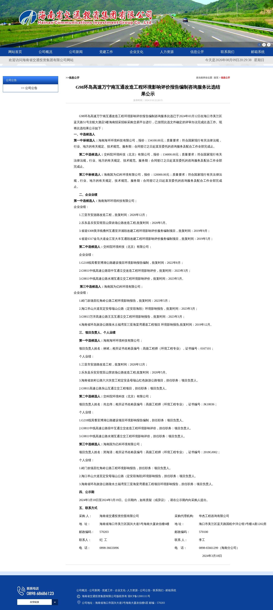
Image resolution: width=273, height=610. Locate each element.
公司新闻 (76, 52)
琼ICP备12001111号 (139, 596)
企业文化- (121, 590)
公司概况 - (82, 590)
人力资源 (167, 52)
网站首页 (15, 52)
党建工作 (106, 52)
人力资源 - (133, 590)
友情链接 (34, 602)
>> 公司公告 (29, 88)
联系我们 (227, 52)
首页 (216, 77)
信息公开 (197, 52)
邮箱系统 (258, 52)
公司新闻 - (95, 590)
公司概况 (45, 52)
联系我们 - (159, 590)
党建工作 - (108, 590)
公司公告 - (146, 590)
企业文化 (136, 52)
